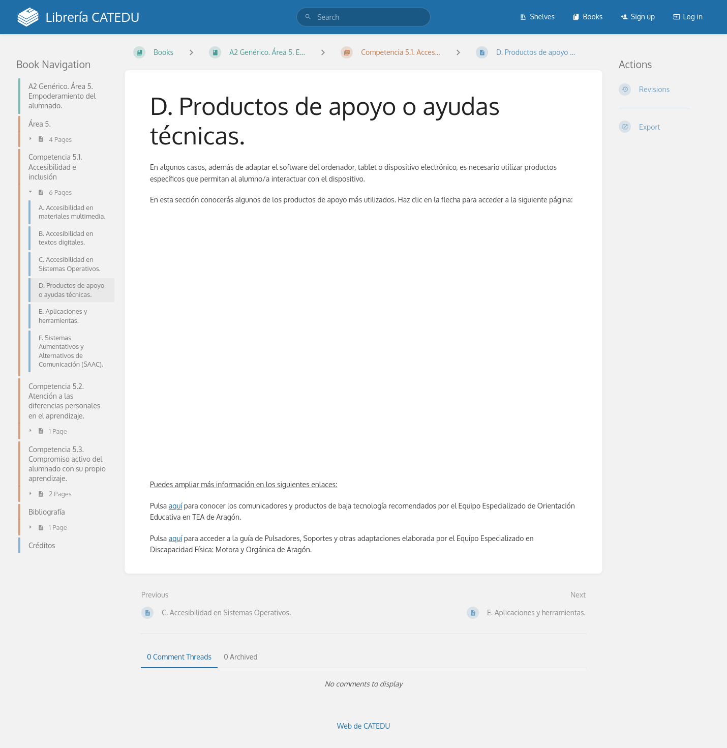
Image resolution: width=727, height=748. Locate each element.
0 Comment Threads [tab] (179, 656)
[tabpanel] (363, 684)
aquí (175, 505)
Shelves (537, 16)
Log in (688, 16)
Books (587, 16)
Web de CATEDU (363, 726)
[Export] (665, 126)
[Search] (308, 17)
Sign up (638, 16)
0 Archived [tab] (240, 656)
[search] (363, 17)
